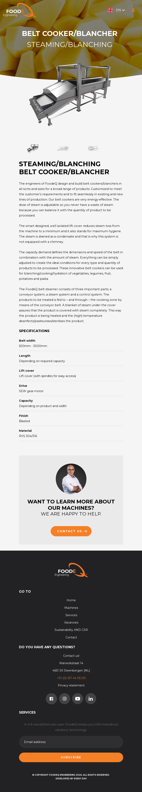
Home (71, 600)
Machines (71, 608)
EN (117, 10)
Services (71, 615)
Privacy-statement (71, 685)
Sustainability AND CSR (71, 630)
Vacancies (71, 622)
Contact (71, 637)
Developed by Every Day (71, 778)
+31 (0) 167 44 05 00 (71, 678)
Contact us (72, 531)
